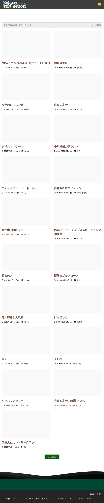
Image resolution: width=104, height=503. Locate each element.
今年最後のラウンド (66, 146)
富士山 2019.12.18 (13, 229)
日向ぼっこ (61, 317)
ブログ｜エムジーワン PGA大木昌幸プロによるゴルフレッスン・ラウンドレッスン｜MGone (54, 499)
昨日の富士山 (62, 104)
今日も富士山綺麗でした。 (70, 400)
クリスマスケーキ (12, 146)
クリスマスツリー (12, 400)
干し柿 (58, 359)
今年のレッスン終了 (14, 104)
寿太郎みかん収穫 (12, 317)
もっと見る (52, 457)
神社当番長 (61, 63)
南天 (4, 359)
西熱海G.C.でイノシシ (67, 188)
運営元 (99, 494)
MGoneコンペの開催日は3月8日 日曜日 (26, 63)
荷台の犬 (7, 275)
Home (92, 494)
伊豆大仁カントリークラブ (18, 442)
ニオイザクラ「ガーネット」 (19, 188)
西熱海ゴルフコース (66, 275)
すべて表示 (96, 25)
